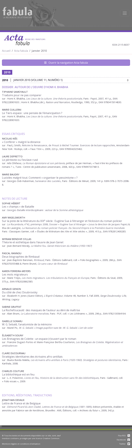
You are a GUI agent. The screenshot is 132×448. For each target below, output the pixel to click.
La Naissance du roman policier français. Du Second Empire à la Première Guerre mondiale (73, 228)
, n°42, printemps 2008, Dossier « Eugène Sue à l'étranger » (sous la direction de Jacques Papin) (67, 224)
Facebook (123, 439)
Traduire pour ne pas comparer (21, 95)
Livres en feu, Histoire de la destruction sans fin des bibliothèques (61, 377)
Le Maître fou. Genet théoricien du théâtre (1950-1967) (61, 245)
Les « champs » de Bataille (18, 206)
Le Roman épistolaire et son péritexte (44, 163)
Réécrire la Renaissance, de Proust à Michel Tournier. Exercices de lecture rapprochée (68, 145)
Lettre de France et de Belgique (21, 403)
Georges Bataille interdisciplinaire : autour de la (45, 210)
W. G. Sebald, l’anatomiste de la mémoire (27, 324)
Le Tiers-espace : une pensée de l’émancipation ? (32, 113)
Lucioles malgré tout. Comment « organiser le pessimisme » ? (40, 177)
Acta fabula (21, 51)
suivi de (73, 327)
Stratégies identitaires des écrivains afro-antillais (32, 356)
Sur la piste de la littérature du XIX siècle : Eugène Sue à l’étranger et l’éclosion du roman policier (62, 221)
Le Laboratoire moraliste (35, 313)
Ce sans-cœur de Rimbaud (52, 263)
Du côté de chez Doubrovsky (19, 292)
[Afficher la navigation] (124, 13)
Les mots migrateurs (15, 274)
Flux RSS (124, 435)
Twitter (124, 444)
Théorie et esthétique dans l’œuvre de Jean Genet (32, 242)
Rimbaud (39, 260)
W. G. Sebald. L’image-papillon (36, 327)
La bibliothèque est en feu (18, 374)
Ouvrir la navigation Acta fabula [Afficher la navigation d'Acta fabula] (66, 62)
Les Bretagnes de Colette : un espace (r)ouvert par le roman (39, 339)
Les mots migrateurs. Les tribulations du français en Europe (55, 277)
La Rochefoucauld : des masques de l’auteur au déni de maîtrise (41, 310)
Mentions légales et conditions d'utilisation (21, 444)
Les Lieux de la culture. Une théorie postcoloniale (54, 116)
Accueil (6, 51)
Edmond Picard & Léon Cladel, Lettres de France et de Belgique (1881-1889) (49, 406)
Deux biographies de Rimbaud (20, 256)
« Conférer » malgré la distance (21, 142)
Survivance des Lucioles (48, 181)
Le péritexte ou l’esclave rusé (20, 160)
